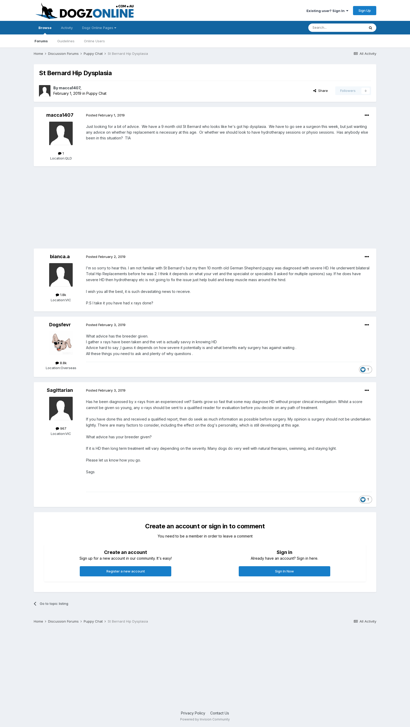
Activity (67, 28)
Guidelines (66, 41)
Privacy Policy (193, 713)
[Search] (336, 27)
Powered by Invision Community (205, 719)
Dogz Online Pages (99, 28)
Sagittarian (60, 390)
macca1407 (69, 88)
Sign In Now (284, 571)
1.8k (61, 295)
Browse (45, 30)
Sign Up (364, 10)
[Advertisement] (205, 208)
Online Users (94, 41)
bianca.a (60, 256)
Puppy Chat (96, 93)
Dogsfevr (60, 324)
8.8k (61, 363)
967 (61, 428)
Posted (105, 115)
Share (320, 90)
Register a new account (125, 571)
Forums (41, 41)
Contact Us (219, 713)
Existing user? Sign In (327, 11)
